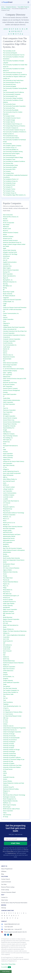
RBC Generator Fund (8, 613)
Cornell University (8, 343)
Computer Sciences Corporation (11, 339)
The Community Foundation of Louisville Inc (15, 75)
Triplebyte (5, 704)
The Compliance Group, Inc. (10, 181)
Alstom (5, 234)
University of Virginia (8, 763)
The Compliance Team (9, 159)
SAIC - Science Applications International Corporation (14, 636)
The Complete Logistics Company (12, 146)
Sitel (4, 655)
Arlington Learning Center (10, 252)
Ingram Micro (6, 459)
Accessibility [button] (6, 967)
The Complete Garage (9, 120)
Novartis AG (6, 566)
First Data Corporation (9, 404)
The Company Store (8, 173)
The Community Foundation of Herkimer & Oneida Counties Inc (14, 133)
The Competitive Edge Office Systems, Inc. (14, 195)
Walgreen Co (6, 791)
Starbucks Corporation (9, 667)
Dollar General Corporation (10, 363)
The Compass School (8, 116)
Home (2, 7)
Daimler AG (6, 349)
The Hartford (6, 686)
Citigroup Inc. (6, 323)
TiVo (4, 696)
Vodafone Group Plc (8, 787)
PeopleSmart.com (11, 853)
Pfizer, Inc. (5, 586)
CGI (4, 311)
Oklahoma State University (10, 572)
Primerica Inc (6, 598)
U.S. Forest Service (8, 714)
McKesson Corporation (9, 515)
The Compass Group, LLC (10, 148)
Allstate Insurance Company (10, 232)
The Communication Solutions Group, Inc (14, 130)
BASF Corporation (8, 274)
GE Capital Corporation (9, 416)
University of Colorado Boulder (11, 738)
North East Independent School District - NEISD (14, 561)
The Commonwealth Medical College (13, 157)
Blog (2, 874)
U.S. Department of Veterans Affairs (12, 712)
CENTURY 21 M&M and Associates (12, 309)
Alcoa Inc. (5, 230)
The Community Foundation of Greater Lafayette (13, 62)
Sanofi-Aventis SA (8, 641)
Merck (4, 521)
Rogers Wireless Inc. (8, 629)
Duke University (7, 367)
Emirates (5, 392)
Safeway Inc (6, 633)
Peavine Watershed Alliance (10, 582)
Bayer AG (5, 278)
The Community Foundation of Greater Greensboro (13, 58)
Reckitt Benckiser (7, 617)
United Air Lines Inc (8, 726)
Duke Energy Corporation (10, 365)
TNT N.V (5, 698)
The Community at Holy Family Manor (13, 80)
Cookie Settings (6, 971)
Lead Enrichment (6, 882)
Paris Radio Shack (8, 578)
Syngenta (5, 678)
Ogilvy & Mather (7, 570)
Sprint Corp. (6, 659)
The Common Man (8, 163)
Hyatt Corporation (8, 453)
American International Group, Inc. (12, 242)
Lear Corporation (7, 491)
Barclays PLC (6, 272)
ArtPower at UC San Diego (10, 254)
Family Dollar (6, 398)
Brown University (7, 294)
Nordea (5, 554)
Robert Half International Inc (10, 625)
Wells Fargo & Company (9, 805)
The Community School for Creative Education (12, 113)
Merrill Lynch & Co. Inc (9, 523)
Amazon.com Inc (7, 238)
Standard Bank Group (9, 661)
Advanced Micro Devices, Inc (10, 217)
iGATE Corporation (8, 455)
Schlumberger (7, 647)
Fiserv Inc (5, 408)
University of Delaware (9, 742)
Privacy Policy (10, 852)
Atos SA (5, 260)
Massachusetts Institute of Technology (13, 513)
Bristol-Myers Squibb (8, 292)
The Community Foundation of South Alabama (13, 101)
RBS (4, 615)
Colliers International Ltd (9, 329)
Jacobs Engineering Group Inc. (11, 471)
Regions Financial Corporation (11, 619)
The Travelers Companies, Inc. (11, 690)
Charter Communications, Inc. (11, 313)
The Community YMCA (9, 169)
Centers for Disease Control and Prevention (14, 307)
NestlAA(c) (6, 544)
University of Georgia (8, 746)
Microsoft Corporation (9, 528)
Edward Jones (6, 377)
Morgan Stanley (7, 530)
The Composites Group (9, 183)
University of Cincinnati (9, 736)
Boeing (5, 288)
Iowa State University (8, 465)
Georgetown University (9, 426)
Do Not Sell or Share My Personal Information (14, 903)
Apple (4, 248)
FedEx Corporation (8, 402)
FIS (4, 406)
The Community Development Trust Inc (13, 55)
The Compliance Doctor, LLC (11, 179)
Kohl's (4, 483)
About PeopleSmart (6, 869)
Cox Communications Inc (9, 345)
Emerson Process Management (11, 390)
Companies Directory (11, 7)
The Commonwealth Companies (11, 94)
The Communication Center (10, 165)
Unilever (5, 724)
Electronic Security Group (10, 382)
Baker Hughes (7, 268)
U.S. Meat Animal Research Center (12, 716)
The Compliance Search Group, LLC (12, 124)
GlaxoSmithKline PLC (8, 428)
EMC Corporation (7, 386)
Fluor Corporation (7, 412)
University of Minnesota (9, 753)
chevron (5, 317)
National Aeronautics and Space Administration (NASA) (11, 535)
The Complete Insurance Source (11, 118)
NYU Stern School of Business (11, 568)
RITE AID (5, 623)
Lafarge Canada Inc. (8, 489)
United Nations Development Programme (14, 728)
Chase (4, 315)
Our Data (3, 884)
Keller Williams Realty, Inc (10, 479)
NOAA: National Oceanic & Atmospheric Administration (14, 551)
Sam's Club (6, 639)
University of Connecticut (10, 740)
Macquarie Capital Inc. (9, 507)
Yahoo (5, 813)
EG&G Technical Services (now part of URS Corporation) (14, 380)
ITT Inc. (5, 467)
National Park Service (9, 538)
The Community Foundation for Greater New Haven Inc (15, 66)
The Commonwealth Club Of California (13, 92)
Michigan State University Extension (12, 527)
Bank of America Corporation (11, 270)
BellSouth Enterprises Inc (10, 282)
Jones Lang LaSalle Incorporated (12, 473)
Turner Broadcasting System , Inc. (12, 706)
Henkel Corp (6, 442)
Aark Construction (8, 215)
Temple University (8, 680)
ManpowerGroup (7, 509)
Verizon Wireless (7, 781)
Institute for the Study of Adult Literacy (13, 461)
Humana (5, 452)
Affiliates (3, 871)
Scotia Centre (6, 649)
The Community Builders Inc (10, 150)
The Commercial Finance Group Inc (12, 73)
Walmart (5, 793)
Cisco (4, 321)
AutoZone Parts (7, 266)
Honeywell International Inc (10, 446)
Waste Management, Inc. (9, 799)
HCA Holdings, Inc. (8, 438)
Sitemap (3, 908)
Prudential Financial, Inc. (9, 602)
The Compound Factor (9, 185)
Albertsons (6, 227)
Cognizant (5, 325)
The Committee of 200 (9, 51)
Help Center (4, 900)
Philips (5, 588)
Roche (4, 627)
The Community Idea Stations (11, 138)
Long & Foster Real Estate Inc (11, 501)
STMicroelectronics (8, 671)
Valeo (4, 775)
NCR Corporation (7, 542)
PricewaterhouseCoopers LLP (11, 596)
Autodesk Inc (6, 264)
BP (3, 290)
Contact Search (5, 879)
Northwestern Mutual (9, 564)
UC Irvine (5, 722)
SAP (4, 643)
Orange (5, 576)
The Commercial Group (9, 84)
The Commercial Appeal (9, 86)
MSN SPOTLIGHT (7, 532)
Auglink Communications (10, 262)
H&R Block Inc (7, 432)
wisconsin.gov (6, 807)
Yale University (7, 815)
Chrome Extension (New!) (8, 892)
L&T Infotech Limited (9, 487)
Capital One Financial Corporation (12, 300)
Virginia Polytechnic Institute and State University (13, 784)
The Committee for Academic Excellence (14, 161)
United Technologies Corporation (12, 732)
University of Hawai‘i (8, 748)
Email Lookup (5, 890)
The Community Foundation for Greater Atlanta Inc (13, 70)
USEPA (5, 773)
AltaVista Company (8, 236)
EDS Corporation (7, 375)
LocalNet (5, 499)
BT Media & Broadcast (9, 296)
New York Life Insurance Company (12, 548)
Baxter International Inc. (9, 276)
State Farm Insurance (9, 669)
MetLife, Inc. (6, 525)
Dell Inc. (5, 353)
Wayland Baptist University (10, 801)
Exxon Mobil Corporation (9, 394)
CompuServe (6, 337)
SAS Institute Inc (7, 645)
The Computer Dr (7, 187)
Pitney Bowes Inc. (7, 590)
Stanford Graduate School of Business (13, 663)
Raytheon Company (8, 611)
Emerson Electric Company (10, 388)
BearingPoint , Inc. (8, 280)
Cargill (4, 304)
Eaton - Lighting (7, 373)
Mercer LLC (6, 519)
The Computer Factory (9, 189)
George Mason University (10, 424)
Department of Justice (9, 357)
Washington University (9, 797)
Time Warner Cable (8, 694)
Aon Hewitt (6, 246)
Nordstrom (6, 556)
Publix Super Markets (8, 603)
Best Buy (5, 284)
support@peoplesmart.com (10, 924)
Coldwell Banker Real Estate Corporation (14, 327)
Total (4, 700)
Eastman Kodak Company (10, 371)
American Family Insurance (10, 240)
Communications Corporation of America (14, 335)
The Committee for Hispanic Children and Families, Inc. (14, 77)
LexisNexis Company (8, 495)
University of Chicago (8, 734)
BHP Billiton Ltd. (7, 286)
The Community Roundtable (10, 110)
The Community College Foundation (13, 98)
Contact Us (4, 897)
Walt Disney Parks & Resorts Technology (14, 795)
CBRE (4, 305)
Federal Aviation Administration (11, 400)
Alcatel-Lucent (7, 229)
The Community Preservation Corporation (14, 106)
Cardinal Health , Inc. (8, 302)
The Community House (9, 104)
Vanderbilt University (8, 777)
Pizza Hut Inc (6, 592)
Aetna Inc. (5, 221)
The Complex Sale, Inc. (9, 122)
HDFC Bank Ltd (7, 440)
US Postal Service (7, 769)
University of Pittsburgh (9, 755)
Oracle (5, 574)
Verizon (5, 779)
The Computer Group (8, 191)
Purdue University (8, 605)
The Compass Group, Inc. (9, 193)
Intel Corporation (7, 463)
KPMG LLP (6, 485)
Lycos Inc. (5, 505)
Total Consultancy (8, 702)
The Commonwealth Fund (10, 96)
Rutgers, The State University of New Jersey (14, 631)
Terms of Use (4, 964)
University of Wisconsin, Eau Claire (12, 765)
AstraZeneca (6, 256)
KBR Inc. (5, 477)
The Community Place (9, 108)
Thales (5, 684)
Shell (4, 653)
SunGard (5, 675)
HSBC (4, 450)
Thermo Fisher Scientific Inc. (10, 692)
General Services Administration (11, 422)
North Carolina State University (11, 558)
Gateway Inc (6, 414)
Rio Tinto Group (7, 621)
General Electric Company (10, 418)
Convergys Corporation (9, 341)
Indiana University (8, 457)
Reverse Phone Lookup (7, 887)
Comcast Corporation (8, 333)
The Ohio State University (10, 688)
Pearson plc (6, 580)
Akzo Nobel (6, 225)
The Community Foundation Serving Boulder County (15, 89)
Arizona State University (9, 250)
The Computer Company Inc (10, 128)
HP (4, 448)
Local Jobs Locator (8, 497)
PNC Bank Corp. (7, 594)
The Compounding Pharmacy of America (14, 126)
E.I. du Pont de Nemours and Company (13, 369)
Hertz (4, 444)
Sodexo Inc (6, 657)
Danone (5, 351)
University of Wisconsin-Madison (12, 767)
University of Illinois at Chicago (11, 750)
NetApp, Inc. (6, 546)
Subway (5, 673)
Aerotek (5, 219)
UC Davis (5, 720)
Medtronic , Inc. (7, 517)
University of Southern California (12, 757)
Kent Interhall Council (9, 481)
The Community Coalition (10, 167)
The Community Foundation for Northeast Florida (14, 141)
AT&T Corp (6, 258)
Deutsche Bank (7, 359)
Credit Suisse (6, 347)
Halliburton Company (8, 434)
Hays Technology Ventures (10, 436)
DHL (4, 361)
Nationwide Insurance (9, 540)
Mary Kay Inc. (6, 511)
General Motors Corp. (8, 420)
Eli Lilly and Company (8, 384)
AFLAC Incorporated (8, 223)
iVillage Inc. (6, 469)
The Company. (7, 171)
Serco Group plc (7, 651)
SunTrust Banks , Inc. (8, 677)
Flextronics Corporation (9, 410)
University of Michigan (9, 751)
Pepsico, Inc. (6, 584)
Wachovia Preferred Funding (10, 789)
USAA (4, 771)
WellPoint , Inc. (7, 803)
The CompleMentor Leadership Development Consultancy (15, 176)
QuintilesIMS (6, 607)
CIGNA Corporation (8, 319)
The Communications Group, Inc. (12, 82)
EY (3, 396)
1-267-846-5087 (7, 927)
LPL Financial (6, 503)
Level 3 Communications (9, 493)
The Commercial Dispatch (10, 53)
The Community (7, 144)
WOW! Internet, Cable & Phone (11, 809)
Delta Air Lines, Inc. (8, 355)
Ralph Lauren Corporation (10, 609)
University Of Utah (8, 761)
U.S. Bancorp (6, 710)
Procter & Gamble (8, 600)
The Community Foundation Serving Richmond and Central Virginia (13, 152)
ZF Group (5, 817)
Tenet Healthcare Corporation (11, 682)
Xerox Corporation (8, 811)
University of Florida (8, 744)
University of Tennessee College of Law (13, 759)
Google (5, 430)
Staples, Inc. (6, 665)
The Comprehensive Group (10, 136)
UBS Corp (5, 718)
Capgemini (6, 298)
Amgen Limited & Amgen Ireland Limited (14, 244)
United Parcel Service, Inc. (10, 730)
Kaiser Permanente (8, 475)
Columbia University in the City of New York (15, 331)
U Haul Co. (6, 708)
